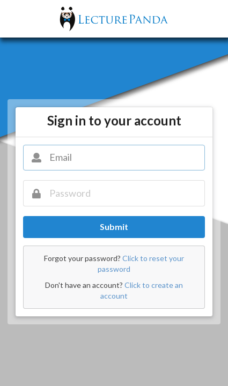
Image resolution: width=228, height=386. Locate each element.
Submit (114, 226)
